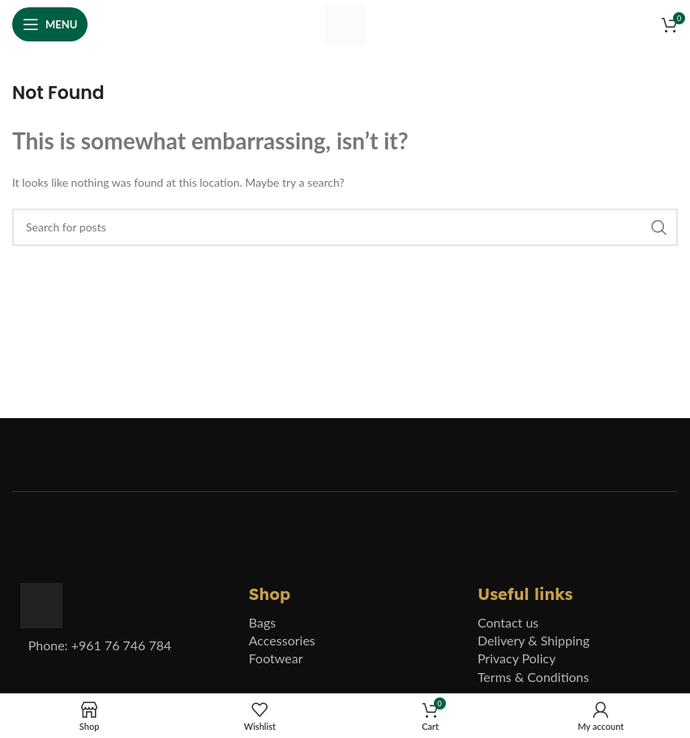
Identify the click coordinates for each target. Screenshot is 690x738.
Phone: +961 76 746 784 (100, 645)
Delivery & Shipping (533, 640)
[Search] (345, 227)
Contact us (508, 622)
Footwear (276, 658)
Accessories (282, 640)
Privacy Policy (517, 658)
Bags (262, 622)
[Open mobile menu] (50, 24)
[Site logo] (345, 23)
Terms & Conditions (533, 676)
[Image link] (41, 604)
